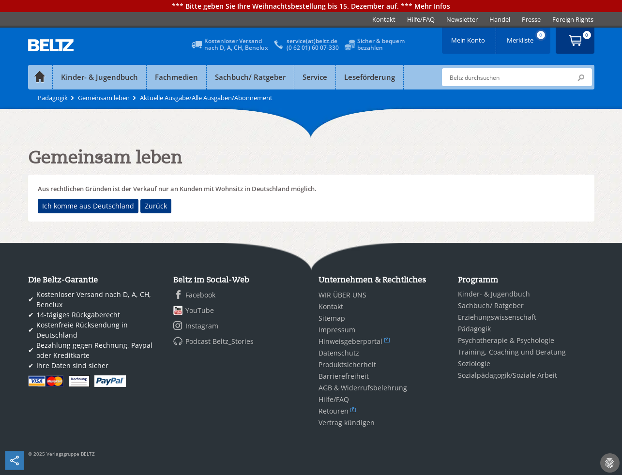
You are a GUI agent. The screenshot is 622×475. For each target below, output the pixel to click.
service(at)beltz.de (312, 41)
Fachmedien (176, 77)
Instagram (201, 325)
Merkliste (526, 37)
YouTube (199, 310)
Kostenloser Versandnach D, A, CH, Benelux (236, 44)
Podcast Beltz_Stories (219, 341)
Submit (581, 77)
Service (315, 77)
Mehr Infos (432, 6)
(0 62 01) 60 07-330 (313, 48)
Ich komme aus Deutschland (88, 205)
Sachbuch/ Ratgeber (250, 77)
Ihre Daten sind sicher (72, 365)
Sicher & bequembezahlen (381, 44)
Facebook (200, 294)
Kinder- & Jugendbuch (99, 77)
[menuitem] (384, 19)
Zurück (156, 205)
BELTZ (51, 45)
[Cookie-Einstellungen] (610, 463)
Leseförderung (369, 77)
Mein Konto (469, 37)
